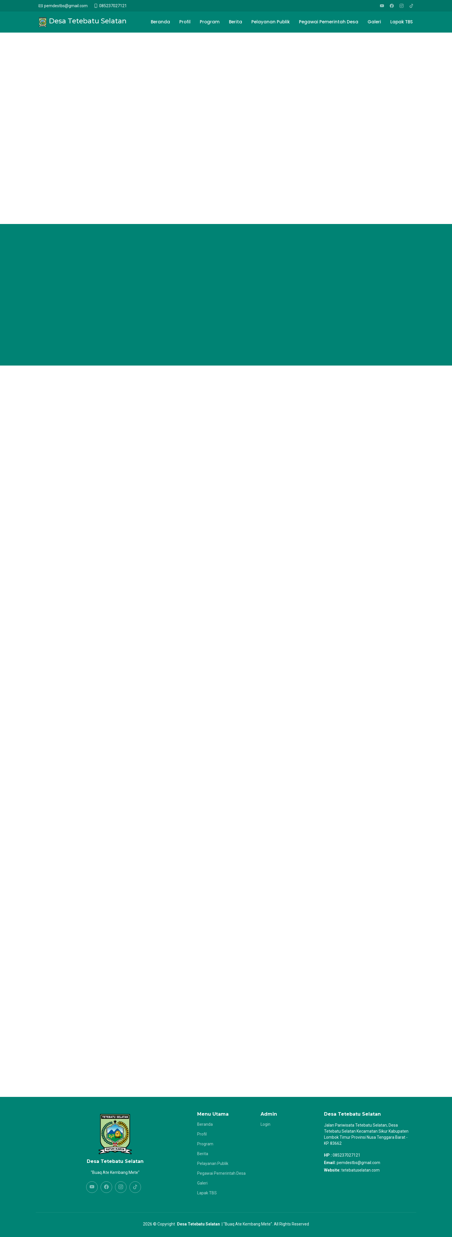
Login (265, 1124)
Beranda (160, 22)
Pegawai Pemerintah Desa (328, 22)
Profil (185, 22)
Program (210, 22)
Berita (235, 22)
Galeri (374, 22)
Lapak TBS (401, 22)
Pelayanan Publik (270, 22)
